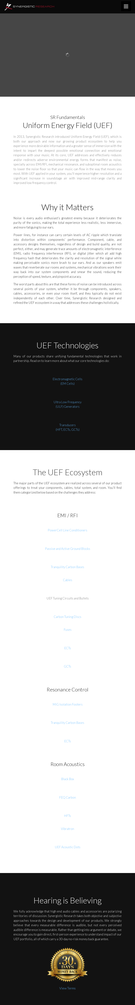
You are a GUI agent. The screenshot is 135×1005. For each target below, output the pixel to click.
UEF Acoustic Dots (67, 847)
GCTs (67, 666)
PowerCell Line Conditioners (67, 530)
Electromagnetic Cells (67, 379)
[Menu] (126, 6)
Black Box (67, 779)
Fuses (67, 629)
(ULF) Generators (67, 406)
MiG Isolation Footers (68, 704)
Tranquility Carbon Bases (67, 567)
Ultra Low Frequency (67, 402)
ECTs (67, 648)
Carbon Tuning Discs (67, 617)
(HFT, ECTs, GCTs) (67, 429)
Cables (67, 580)
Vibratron (67, 829)
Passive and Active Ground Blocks (67, 549)
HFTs (67, 816)
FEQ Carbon (67, 797)
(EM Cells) (67, 383)
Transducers (67, 425)
